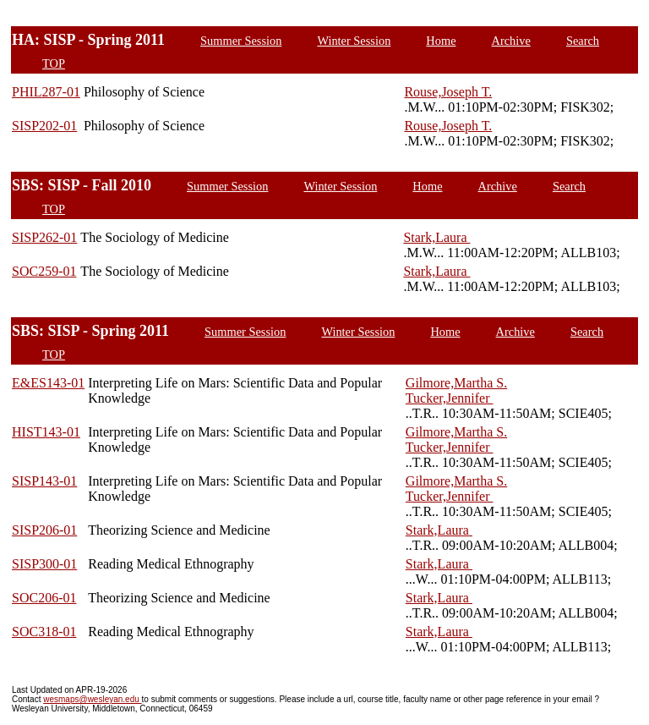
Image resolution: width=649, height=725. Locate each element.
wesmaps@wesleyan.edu (92, 699)
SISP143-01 (44, 481)
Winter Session (353, 40)
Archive (511, 40)
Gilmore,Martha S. (456, 383)
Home (440, 40)
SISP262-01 (44, 237)
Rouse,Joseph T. (448, 92)
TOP (53, 63)
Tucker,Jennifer (450, 398)
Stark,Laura (436, 237)
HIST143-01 (46, 432)
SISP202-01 (44, 125)
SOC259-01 (44, 271)
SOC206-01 (44, 597)
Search (582, 40)
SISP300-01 (44, 564)
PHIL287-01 (46, 92)
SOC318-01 (44, 631)
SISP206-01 (44, 530)
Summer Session (240, 40)
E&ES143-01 (48, 383)
